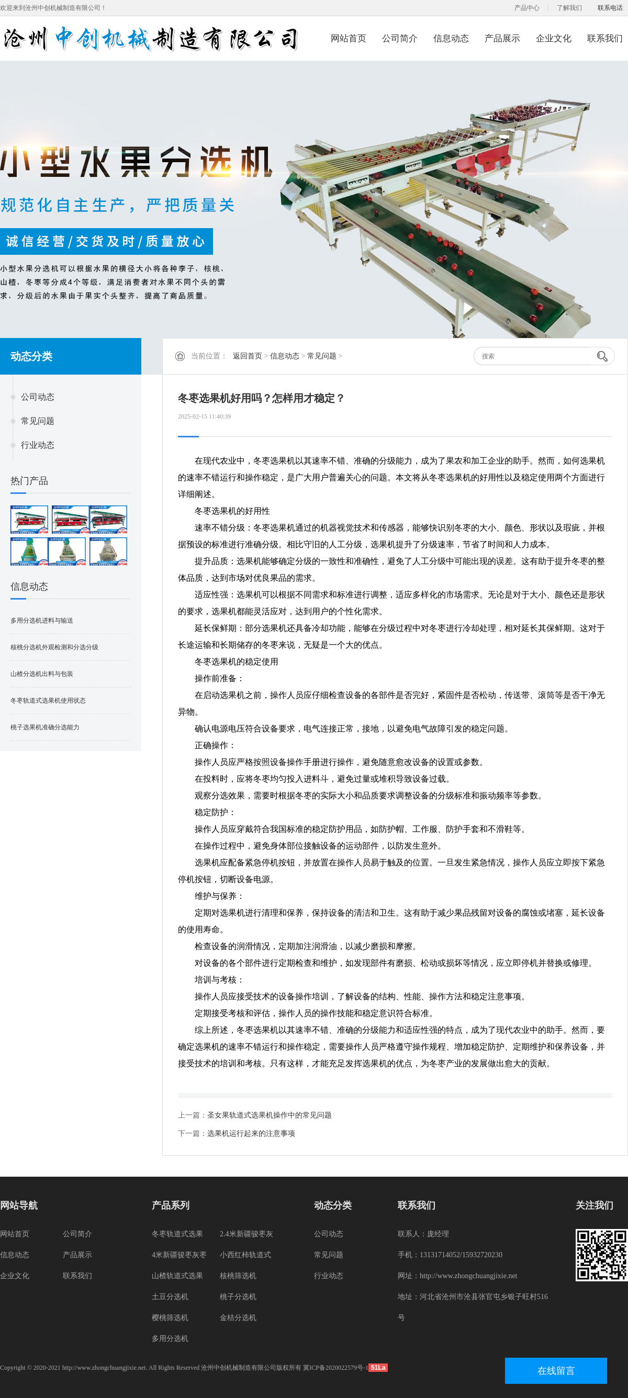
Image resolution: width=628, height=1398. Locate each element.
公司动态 (37, 396)
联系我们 (605, 38)
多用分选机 (170, 1339)
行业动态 (37, 445)
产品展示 (502, 38)
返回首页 (247, 356)
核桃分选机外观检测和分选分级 (54, 647)
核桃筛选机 (238, 1276)
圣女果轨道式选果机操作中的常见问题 (269, 1115)
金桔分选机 (238, 1318)
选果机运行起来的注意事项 (251, 1133)
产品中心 (527, 8)
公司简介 (400, 38)
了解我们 (569, 8)
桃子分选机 (238, 1297)
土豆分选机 (170, 1297)
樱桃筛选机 (170, 1318)
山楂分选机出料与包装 (41, 674)
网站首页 (348, 38)
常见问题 (37, 420)
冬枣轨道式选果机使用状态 (48, 700)
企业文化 (553, 38)
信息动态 (451, 38)
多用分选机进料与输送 (41, 620)
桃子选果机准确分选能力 (45, 727)
